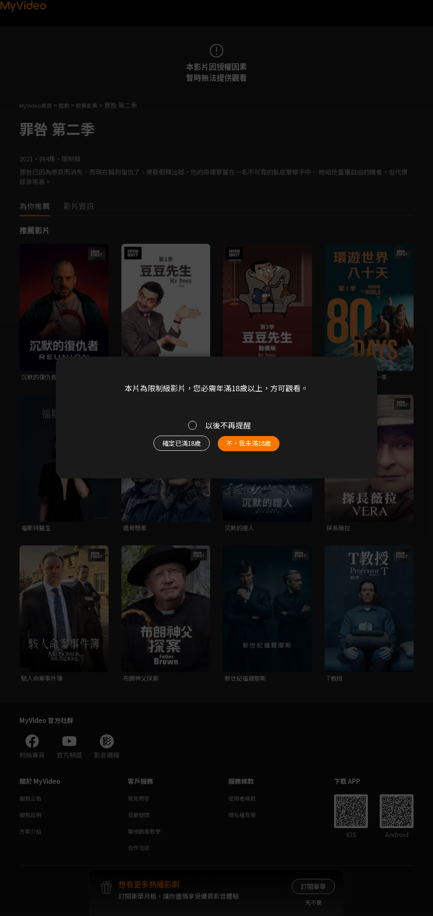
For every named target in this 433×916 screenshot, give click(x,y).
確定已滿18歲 (172, 447)
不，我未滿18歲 (258, 447)
